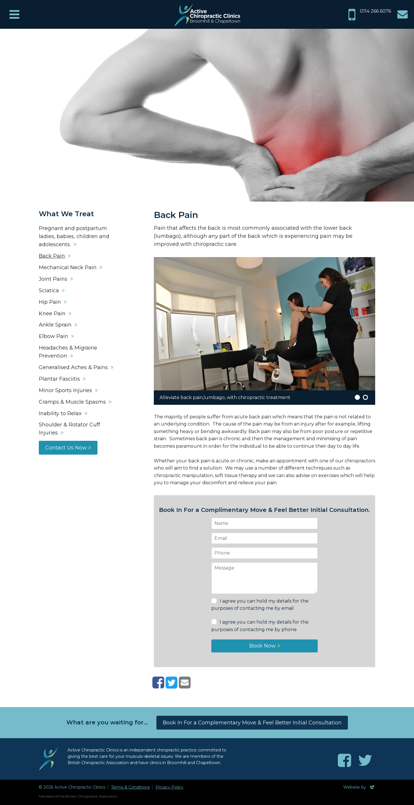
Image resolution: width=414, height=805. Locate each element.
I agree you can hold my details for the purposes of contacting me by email (259, 604)
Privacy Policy (169, 787)
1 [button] (357, 397)
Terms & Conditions (130, 787)
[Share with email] (185, 686)
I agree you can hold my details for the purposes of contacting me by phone (259, 625)
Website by (359, 787)
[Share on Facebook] (158, 686)
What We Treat (66, 214)
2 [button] (365, 397)
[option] (264, 331)
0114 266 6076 (375, 11)
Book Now (264, 646)
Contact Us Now (68, 448)
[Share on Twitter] (171, 686)
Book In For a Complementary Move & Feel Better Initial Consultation (252, 722)
